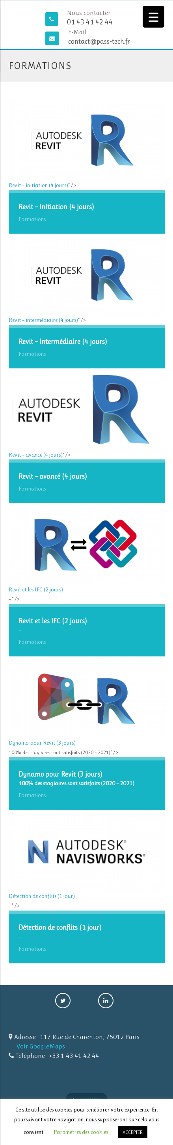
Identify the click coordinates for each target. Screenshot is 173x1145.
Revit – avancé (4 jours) (87, 414)
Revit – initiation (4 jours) (87, 145)
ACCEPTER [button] (133, 1132)
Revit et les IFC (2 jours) (87, 549)
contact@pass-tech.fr (99, 41)
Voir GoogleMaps (41, 1046)
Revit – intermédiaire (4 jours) (87, 279)
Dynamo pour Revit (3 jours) (87, 702)
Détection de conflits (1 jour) (87, 856)
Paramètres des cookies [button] (81, 1132)
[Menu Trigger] (153, 17)
